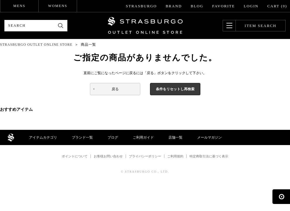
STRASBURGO (141, 6)
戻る (115, 89)
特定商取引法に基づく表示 (209, 156)
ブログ (113, 137)
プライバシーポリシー (145, 156)
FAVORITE (223, 6)
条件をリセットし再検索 (175, 89)
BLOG (197, 6)
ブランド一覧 (82, 137)
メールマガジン (209, 137)
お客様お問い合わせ (108, 156)
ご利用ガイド (143, 137)
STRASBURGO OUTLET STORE (145, 25)
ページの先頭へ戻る (281, 196)
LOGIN (251, 6)
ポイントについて (75, 156)
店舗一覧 (175, 137)
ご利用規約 (175, 156)
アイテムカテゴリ (43, 137)
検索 (60, 25)
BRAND (174, 6)
